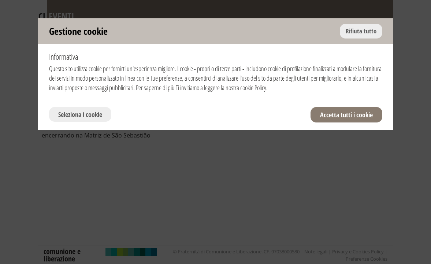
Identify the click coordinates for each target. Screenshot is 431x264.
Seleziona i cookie (80, 114)
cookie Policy (253, 87)
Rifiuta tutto (361, 31)
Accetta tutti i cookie (346, 114)
